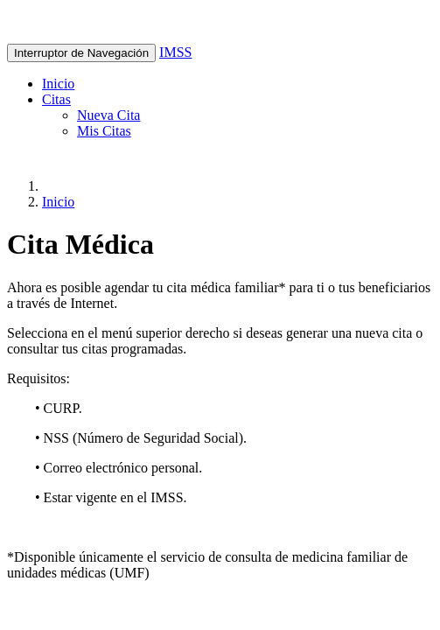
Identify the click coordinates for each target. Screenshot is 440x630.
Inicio (58, 83)
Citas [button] (56, 99)
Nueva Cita (108, 115)
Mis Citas (104, 130)
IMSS (175, 52)
